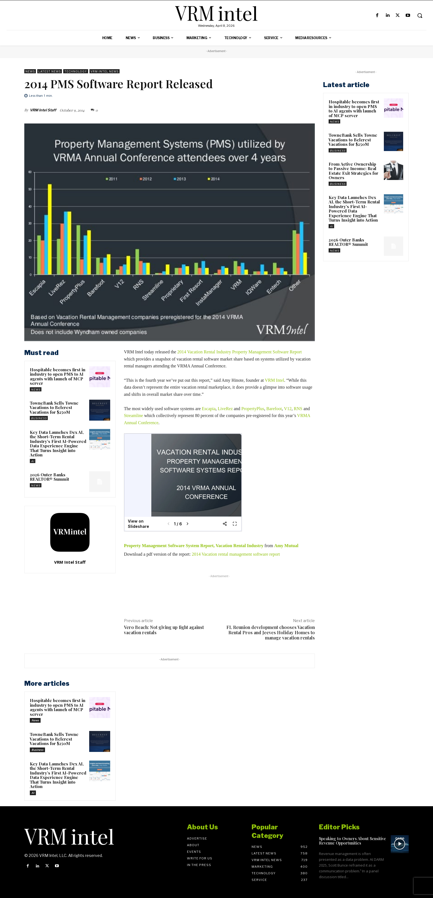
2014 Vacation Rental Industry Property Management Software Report (239, 351)
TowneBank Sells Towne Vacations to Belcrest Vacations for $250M (54, 407)
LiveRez (225, 408)
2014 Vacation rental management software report (236, 554)
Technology (75, 71)
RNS (298, 408)
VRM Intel (274, 380)
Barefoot (274, 408)
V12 (288, 408)
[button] (419, 15)
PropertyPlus (252, 408)
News (30, 71)
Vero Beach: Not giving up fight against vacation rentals (164, 629)
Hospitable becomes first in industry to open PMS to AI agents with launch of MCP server (57, 376)
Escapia (209, 408)
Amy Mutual (286, 545)
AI (32, 461)
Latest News (49, 71)
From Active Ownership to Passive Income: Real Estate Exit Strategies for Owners (353, 171)
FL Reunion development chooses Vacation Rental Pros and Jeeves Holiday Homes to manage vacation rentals (270, 632)
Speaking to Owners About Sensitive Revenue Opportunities (352, 841)
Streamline (133, 415)
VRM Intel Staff (43, 110)
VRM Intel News (104, 71)
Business (39, 418)
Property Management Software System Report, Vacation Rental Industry (194, 545)
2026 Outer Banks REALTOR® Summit (49, 477)
